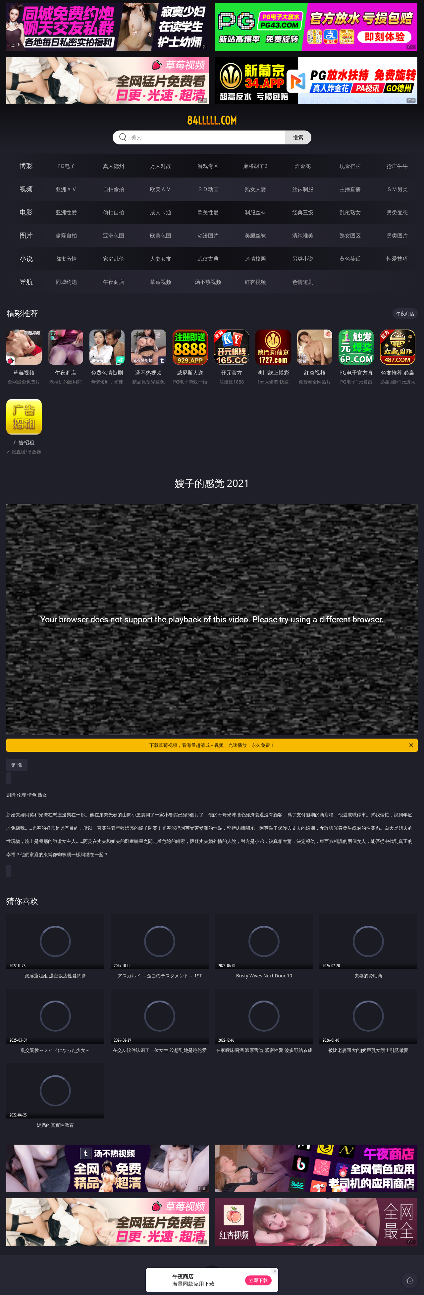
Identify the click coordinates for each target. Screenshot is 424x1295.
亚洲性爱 (66, 212)
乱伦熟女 (350, 212)
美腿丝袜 (255, 235)
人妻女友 (160, 258)
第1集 (17, 765)
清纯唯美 (302, 235)
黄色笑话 (350, 258)
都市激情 (66, 258)
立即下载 (258, 1280)
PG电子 (66, 166)
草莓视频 (160, 281)
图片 (26, 235)
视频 (26, 188)
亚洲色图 (113, 235)
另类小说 (302, 258)
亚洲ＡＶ (66, 189)
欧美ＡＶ (160, 189)
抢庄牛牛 (397, 166)
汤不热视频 (208, 281)
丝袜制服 (302, 189)
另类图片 (397, 235)
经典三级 (302, 212)
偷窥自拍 (66, 235)
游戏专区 (208, 166)
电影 (26, 212)
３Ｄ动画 (208, 189)
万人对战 (160, 166)
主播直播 (350, 189)
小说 (26, 258)
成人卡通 (160, 212)
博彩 (26, 165)
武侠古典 (208, 258)
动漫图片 (208, 235)
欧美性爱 (208, 212)
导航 (26, 281)
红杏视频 (255, 281)
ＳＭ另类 (397, 189)
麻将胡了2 (255, 166)
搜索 (298, 137)
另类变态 (397, 212)
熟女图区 (350, 235)
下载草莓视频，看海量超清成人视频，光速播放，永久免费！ (281, 745)
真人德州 (113, 166)
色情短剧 (302, 281)
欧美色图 (160, 235)
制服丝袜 (255, 212)
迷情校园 (255, 258)
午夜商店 (113, 281)
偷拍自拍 (113, 212)
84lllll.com (212, 120)
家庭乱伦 (113, 258)
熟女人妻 (255, 189)
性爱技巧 (397, 258)
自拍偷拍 (113, 189)
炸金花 (303, 166)
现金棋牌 (350, 166)
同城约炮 (66, 281)
